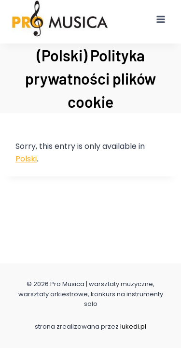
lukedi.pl (133, 326)
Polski (26, 158)
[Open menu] (160, 19)
